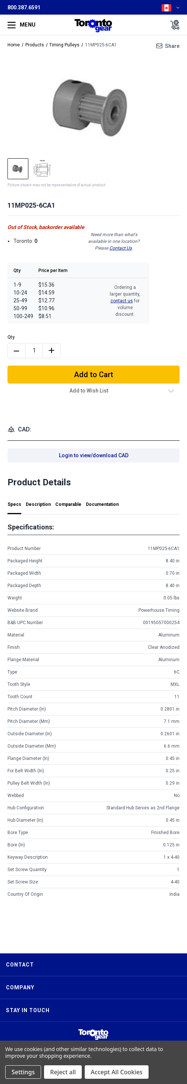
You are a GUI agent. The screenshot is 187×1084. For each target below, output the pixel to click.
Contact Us (120, 248)
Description (38, 504)
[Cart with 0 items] (173, 25)
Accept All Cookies (117, 1072)
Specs (14, 504)
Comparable (68, 504)
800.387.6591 (23, 7)
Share (172, 46)
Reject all (63, 1072)
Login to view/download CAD (93, 455)
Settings (23, 1072)
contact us (121, 300)
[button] (93, 1034)
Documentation (102, 504)
